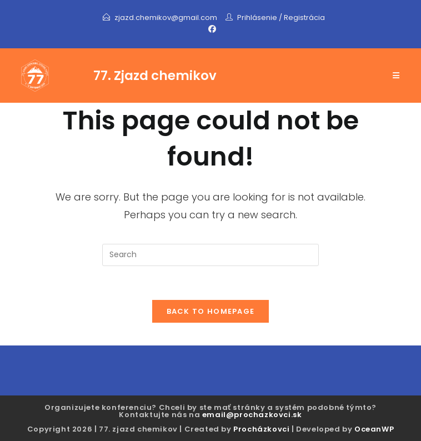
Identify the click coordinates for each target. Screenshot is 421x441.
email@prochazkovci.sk (252, 414)
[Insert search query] (210, 255)
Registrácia (304, 17)
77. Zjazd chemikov (155, 75)
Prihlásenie (257, 17)
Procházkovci (261, 429)
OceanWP (374, 429)
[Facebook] (210, 29)
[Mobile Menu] (396, 75)
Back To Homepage (211, 311)
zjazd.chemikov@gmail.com (166, 17)
